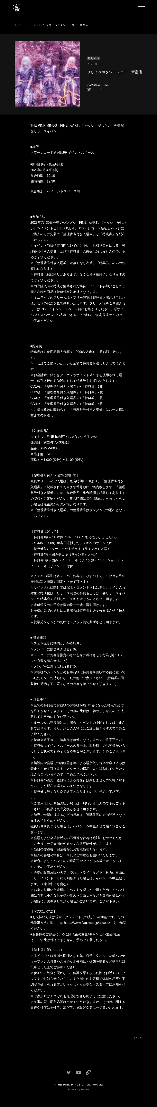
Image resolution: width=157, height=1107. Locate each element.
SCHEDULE (33, 25)
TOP (18, 25)
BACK (137, 1038)
